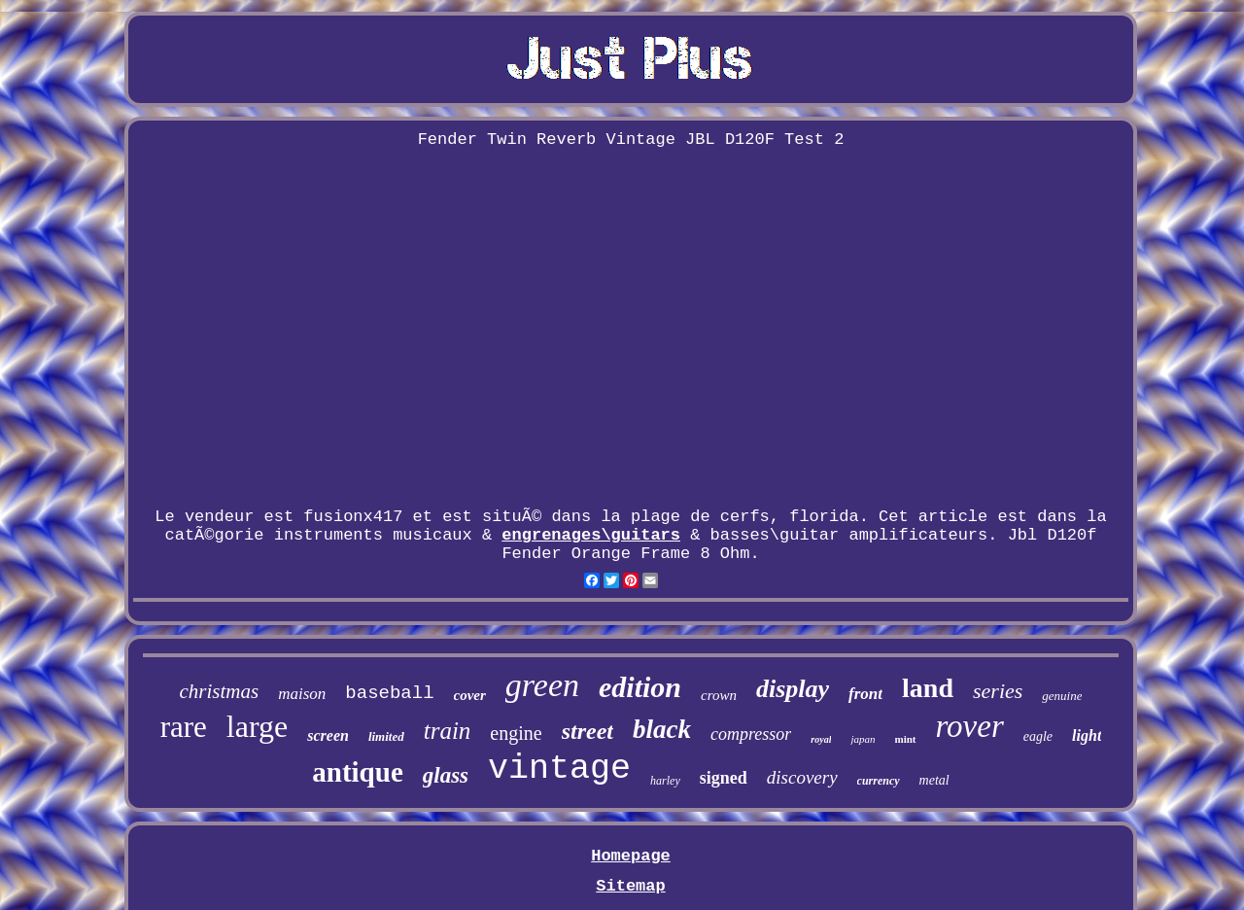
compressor (750, 734)
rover (970, 726)
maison (302, 693)
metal (934, 780)
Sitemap (630, 886)
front (865, 693)
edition (640, 687)
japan (862, 739)
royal (821, 739)
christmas (219, 691)
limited (386, 736)
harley (665, 781)
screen (328, 735)
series (997, 691)
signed (723, 778)
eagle (1038, 736)
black (662, 729)
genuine (1062, 695)
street (587, 731)
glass (445, 775)
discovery (802, 777)
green (542, 685)
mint (905, 739)
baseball (389, 693)
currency (878, 781)
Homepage (631, 856)
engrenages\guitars (590, 535)
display (792, 689)
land (927, 688)
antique (357, 772)
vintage (559, 769)
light (1086, 735)
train (447, 731)
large (257, 726)
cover (470, 695)
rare (183, 727)
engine (515, 733)
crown (719, 695)
